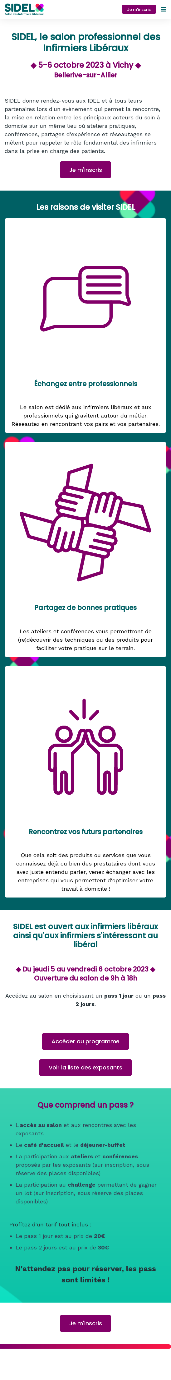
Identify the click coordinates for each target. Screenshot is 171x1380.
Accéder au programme (85, 1041)
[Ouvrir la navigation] (163, 9)
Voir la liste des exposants (85, 1067)
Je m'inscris (139, 9)
